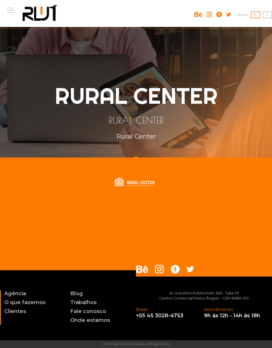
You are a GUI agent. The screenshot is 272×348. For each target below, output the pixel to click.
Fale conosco (88, 311)
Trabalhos (83, 302)
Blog (76, 293)
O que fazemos (25, 302)
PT (255, 15)
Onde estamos (90, 320)
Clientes (15, 311)
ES (267, 15)
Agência (15, 293)
